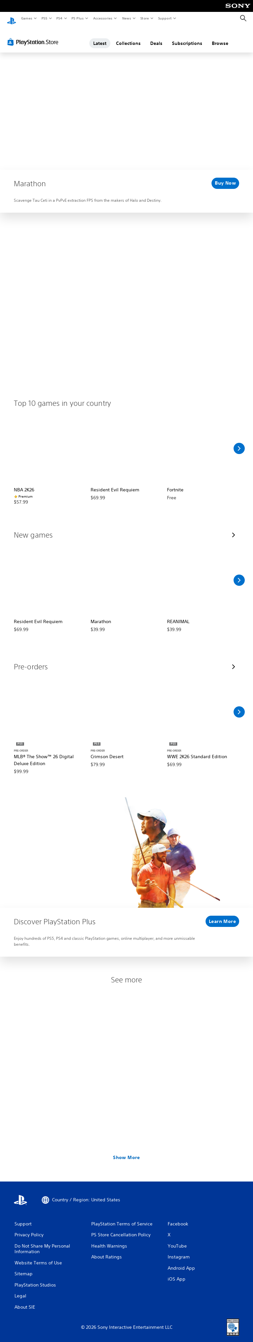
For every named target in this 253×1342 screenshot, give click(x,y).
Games (26, 18)
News (126, 18)
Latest (99, 37)
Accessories (102, 18)
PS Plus (77, 18)
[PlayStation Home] (11, 18)
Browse (220, 37)
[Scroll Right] (239, 442)
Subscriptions (187, 37)
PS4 (59, 18)
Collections (128, 37)
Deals (156, 37)
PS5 (44, 18)
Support (164, 18)
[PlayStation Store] (34, 36)
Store (144, 18)
